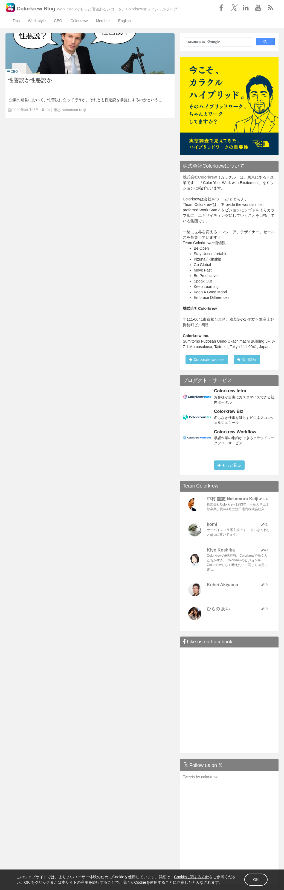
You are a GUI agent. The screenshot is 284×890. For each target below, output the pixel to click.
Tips (16, 21)
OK (245, 876)
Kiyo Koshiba (221, 550)
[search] (217, 42)
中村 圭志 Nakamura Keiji (65, 110)
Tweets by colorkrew (200, 777)
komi (212, 524)
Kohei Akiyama (222, 584)
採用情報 (247, 359)
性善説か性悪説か (30, 80)
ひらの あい (218, 608)
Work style (37, 21)
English (124, 21)
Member (103, 21)
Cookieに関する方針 (202, 871)
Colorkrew (79, 21)
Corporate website (207, 359)
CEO (58, 21)
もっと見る (229, 465)
